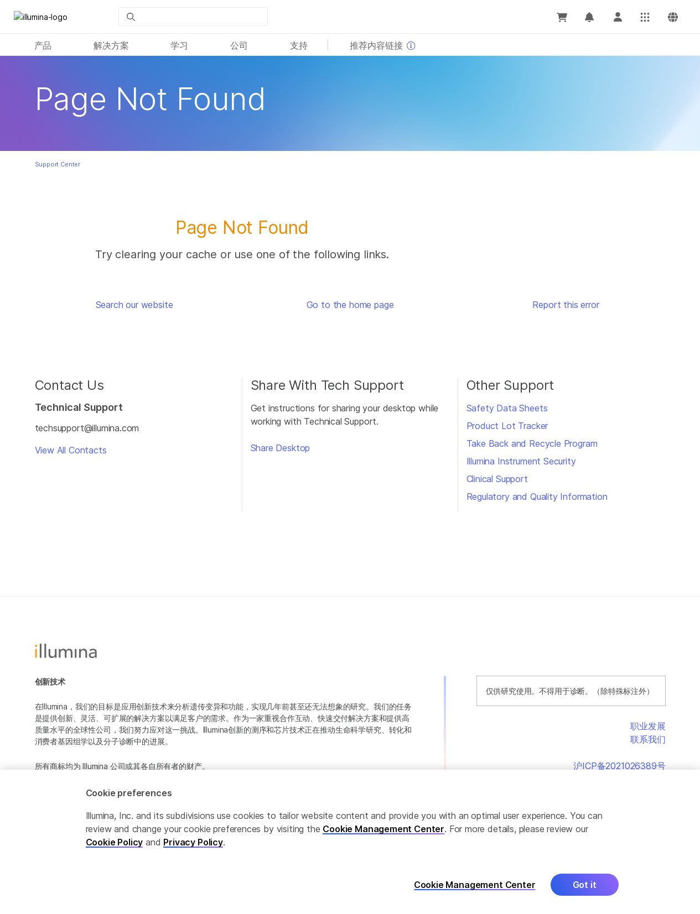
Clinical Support (497, 478)
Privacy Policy (193, 845)
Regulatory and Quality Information (537, 496)
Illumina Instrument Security (521, 461)
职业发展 (647, 726)
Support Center (58, 164)
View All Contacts (71, 450)
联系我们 (647, 739)
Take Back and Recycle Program (532, 443)
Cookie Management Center (383, 832)
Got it (585, 888)
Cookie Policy (114, 845)
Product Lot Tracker (507, 425)
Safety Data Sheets (507, 408)
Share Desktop (280, 447)
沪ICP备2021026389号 (619, 765)
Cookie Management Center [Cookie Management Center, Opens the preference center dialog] (475, 888)
